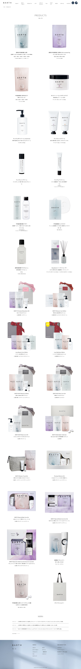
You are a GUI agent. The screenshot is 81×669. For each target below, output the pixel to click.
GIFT (36, 3)
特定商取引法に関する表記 (62, 651)
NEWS (56, 3)
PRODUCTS (35, 651)
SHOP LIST (51, 3)
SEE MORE (16, 633)
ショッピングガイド (60, 653)
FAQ (46, 3)
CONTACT (69, 3)
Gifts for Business (41, 3)
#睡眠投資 (45, 651)
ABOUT (17, 3)
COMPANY (59, 647)
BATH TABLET (22, 3)
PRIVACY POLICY (60, 649)
